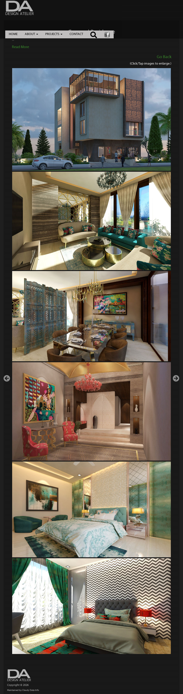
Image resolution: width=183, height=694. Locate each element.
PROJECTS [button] (53, 34)
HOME (13, 34)
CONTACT (76, 34)
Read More (20, 47)
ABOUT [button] (31, 34)
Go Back (164, 56)
